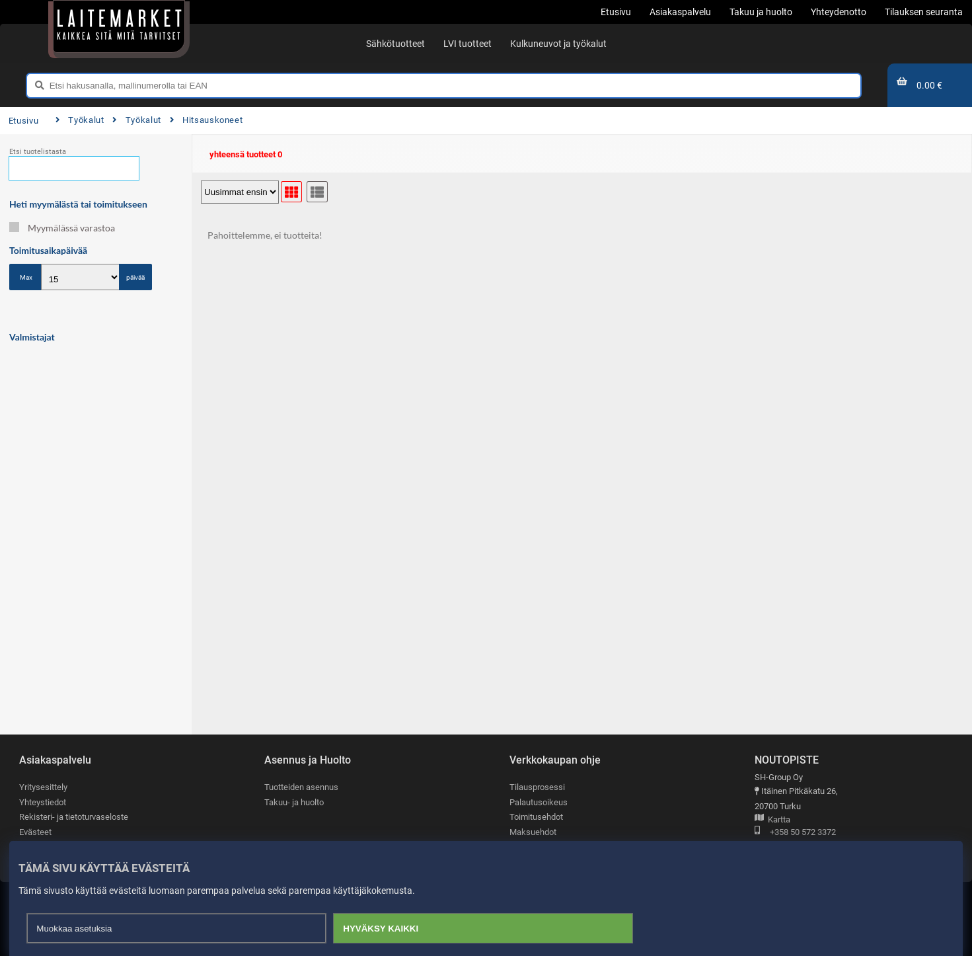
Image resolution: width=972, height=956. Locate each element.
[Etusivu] (119, 26)
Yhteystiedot (42, 802)
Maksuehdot (532, 832)
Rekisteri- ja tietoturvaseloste (73, 817)
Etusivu (23, 121)
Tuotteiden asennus (301, 787)
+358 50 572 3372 (795, 832)
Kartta (772, 820)
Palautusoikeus (538, 802)
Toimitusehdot (536, 817)
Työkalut (80, 120)
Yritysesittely (43, 787)
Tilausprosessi (537, 787)
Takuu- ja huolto (294, 802)
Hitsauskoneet (206, 120)
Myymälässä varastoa (62, 227)
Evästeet (35, 832)
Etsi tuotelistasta (37, 151)
